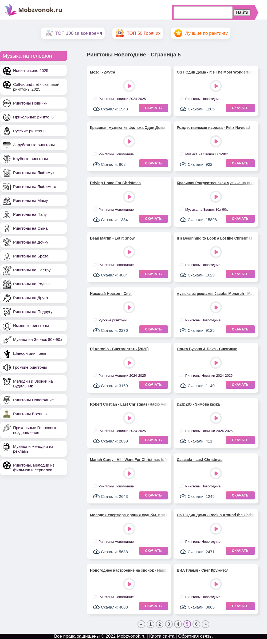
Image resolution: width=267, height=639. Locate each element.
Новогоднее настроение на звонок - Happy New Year (129, 570)
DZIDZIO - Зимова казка (198, 404)
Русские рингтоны (29, 131)
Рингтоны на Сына (30, 228)
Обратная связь (194, 636)
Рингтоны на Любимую (34, 172)
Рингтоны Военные (31, 413)
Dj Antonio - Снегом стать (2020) (119, 349)
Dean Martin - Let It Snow (112, 238)
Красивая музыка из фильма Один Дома (127, 127)
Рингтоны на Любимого (34, 186)
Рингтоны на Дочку (30, 242)
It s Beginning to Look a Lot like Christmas (215, 238)
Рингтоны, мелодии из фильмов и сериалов (33, 467)
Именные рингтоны (31, 325)
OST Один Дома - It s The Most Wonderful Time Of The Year (216, 72)
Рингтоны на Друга (30, 297)
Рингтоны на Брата (30, 256)
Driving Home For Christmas (115, 183)
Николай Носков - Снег (111, 293)
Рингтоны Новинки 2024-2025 (122, 99)
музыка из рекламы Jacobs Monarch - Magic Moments (216, 293)
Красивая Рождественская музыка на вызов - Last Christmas (216, 183)
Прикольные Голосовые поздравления (35, 430)
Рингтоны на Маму (30, 200)
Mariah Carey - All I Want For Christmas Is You (129, 459)
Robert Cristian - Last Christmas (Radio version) (129, 404)
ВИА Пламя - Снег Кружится (203, 570)
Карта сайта (162, 636)
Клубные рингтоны (30, 158)
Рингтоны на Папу (30, 214)
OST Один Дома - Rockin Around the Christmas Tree (216, 515)
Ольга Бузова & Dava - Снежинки (207, 349)
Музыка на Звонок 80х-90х (37, 339)
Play (129, 86)
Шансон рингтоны (29, 353)
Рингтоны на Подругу (32, 311)
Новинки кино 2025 (30, 70)
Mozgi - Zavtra (102, 72)
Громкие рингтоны (30, 367)
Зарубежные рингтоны (34, 145)
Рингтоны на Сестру (31, 270)
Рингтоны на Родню (31, 284)
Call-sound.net (26, 84)
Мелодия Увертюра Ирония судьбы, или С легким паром (129, 515)
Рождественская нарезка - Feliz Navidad (213, 127)
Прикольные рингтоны (33, 117)
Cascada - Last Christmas (199, 459)
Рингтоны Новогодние (33, 400)
